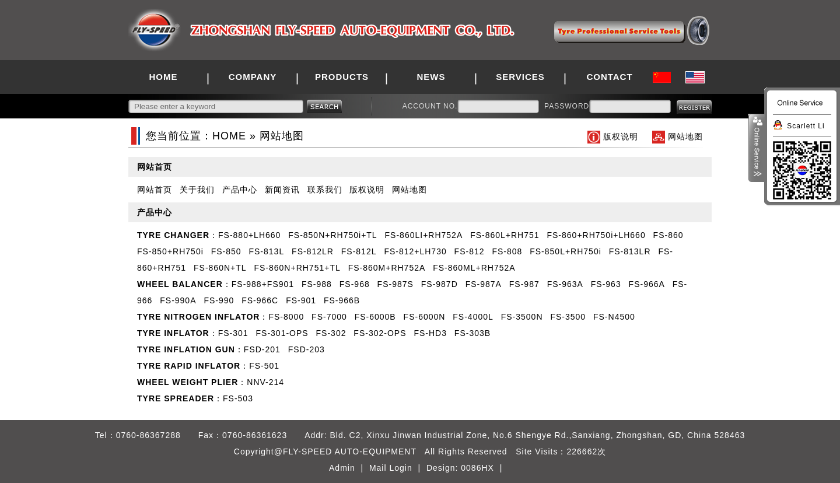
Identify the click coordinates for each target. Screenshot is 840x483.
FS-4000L (473, 316)
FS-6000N (425, 316)
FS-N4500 (614, 316)
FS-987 (524, 284)
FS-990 (219, 300)
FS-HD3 (430, 333)
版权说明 (620, 136)
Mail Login (390, 468)
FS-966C (260, 300)
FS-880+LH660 (249, 235)
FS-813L (266, 251)
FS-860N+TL (220, 267)
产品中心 (239, 189)
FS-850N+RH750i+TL (332, 235)
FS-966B (342, 300)
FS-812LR (313, 251)
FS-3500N (522, 316)
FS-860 (668, 235)
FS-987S (395, 284)
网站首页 (154, 189)
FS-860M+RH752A (387, 267)
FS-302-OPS (380, 333)
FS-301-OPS (282, 333)
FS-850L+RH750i (565, 251)
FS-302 (331, 333)
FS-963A (565, 284)
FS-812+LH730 (415, 251)
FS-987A (484, 284)
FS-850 (226, 251)
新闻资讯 (282, 189)
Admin (342, 468)
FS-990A (178, 300)
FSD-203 (306, 349)
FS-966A (647, 284)
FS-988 (317, 284)
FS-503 (238, 398)
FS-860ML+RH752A (474, 267)
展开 (756, 148)
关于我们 (197, 189)
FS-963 (606, 284)
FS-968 (355, 284)
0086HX (477, 468)
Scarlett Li (805, 126)
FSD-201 (262, 349)
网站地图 (685, 136)
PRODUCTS (342, 77)
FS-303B (472, 333)
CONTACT (609, 77)
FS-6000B (375, 316)
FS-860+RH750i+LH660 (596, 235)
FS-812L (359, 251)
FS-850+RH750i (170, 251)
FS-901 (301, 300)
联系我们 (324, 189)
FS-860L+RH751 (504, 235)
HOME (163, 77)
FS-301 (233, 333)
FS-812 (469, 251)
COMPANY (253, 77)
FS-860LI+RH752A (424, 235)
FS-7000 (329, 316)
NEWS (431, 77)
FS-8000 (286, 316)
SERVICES (520, 77)
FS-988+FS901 (263, 284)
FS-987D (439, 284)
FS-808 (507, 251)
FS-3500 (568, 316)
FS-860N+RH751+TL (297, 267)
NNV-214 (265, 382)
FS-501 (264, 365)
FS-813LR (630, 251)
